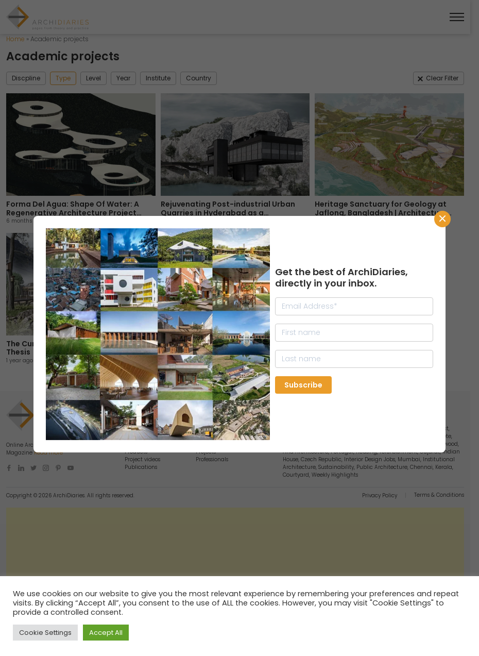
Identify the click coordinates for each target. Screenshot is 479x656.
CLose (442, 219)
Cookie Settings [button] (45, 632)
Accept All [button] (106, 632)
